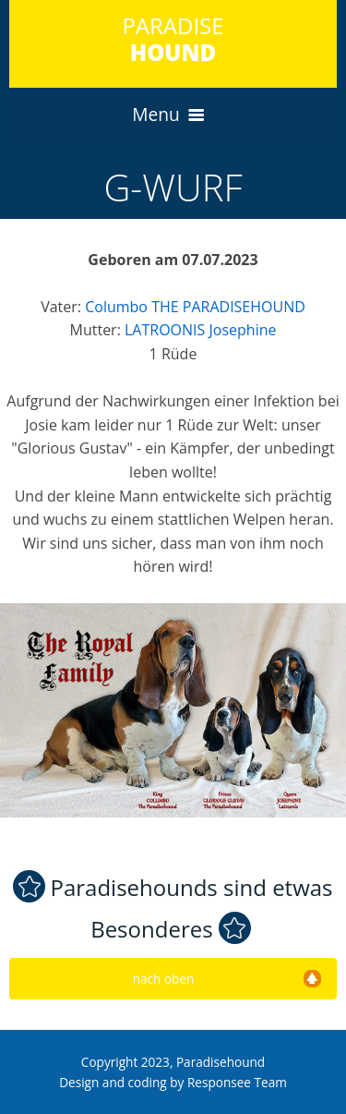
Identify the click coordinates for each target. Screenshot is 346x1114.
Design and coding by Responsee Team (173, 1082)
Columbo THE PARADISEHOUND (195, 307)
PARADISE (172, 38)
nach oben (227, 978)
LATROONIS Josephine (200, 330)
